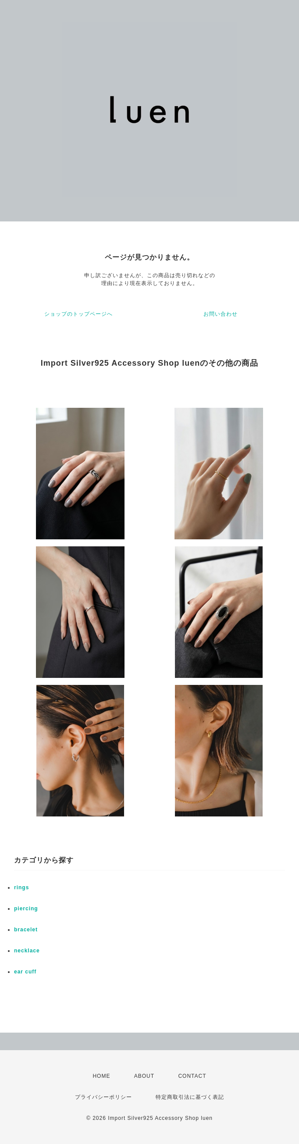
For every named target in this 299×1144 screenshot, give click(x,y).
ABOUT (144, 1076)
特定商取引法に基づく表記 (190, 1097)
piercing (26, 908)
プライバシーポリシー (103, 1097)
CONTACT (192, 1076)
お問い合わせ (220, 314)
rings (21, 887)
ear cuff (25, 972)
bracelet (26, 930)
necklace (27, 951)
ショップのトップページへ (78, 314)
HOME (101, 1076)
